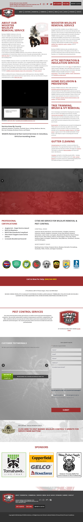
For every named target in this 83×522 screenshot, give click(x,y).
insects (72, 130)
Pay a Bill (66, 3)
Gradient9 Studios (51, 515)
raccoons (75, 42)
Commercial (43, 12)
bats (57, 44)
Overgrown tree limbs (57, 115)
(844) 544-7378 (24, 4)
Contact (78, 12)
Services (50, 12)
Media (56, 12)
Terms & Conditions (69, 515)
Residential (35, 12)
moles (65, 44)
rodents (69, 44)
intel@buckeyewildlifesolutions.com (22, 6)
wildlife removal (10, 71)
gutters (79, 148)
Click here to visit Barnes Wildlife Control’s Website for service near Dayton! (48, 430)
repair (71, 73)
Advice (66, 12)
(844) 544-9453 (17, 4)
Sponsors (72, 12)
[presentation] (63, 403)
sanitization (77, 73)
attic (70, 66)
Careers (65, 495)
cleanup (67, 73)
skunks (53, 44)
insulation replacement (59, 75)
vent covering (61, 99)
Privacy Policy (59, 515)
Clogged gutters (55, 145)
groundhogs (54, 46)
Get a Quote (57, 3)
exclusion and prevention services (60, 89)
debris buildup (67, 150)
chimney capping (60, 97)
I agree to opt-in (58, 395)
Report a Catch (76, 3)
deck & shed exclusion (71, 97)
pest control (38, 71)
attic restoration (27, 71)
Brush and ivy (54, 125)
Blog (61, 12)
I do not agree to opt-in (72, 395)
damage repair (19, 71)
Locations (27, 12)
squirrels (60, 44)
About (21, 12)
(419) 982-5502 (35, 4)
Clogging (53, 155)
